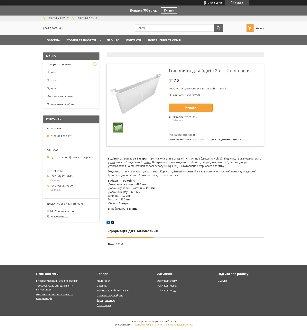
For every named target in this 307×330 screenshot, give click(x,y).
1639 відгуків (215, 2)
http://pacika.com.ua (62, 211)
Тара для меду (106, 300)
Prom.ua (172, 321)
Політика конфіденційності (178, 324)
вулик (111, 162)
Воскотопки (104, 305)
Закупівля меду (166, 290)
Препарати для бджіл (110, 295)
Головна (53, 40)
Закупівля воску (167, 280)
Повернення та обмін (164, 40)
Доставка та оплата (60, 96)
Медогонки (103, 280)
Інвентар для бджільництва (113, 290)
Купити (169, 10)
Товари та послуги (81, 40)
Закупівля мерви (167, 285)
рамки (147, 162)
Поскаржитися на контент (148, 324)
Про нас (113, 40)
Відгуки (51, 88)
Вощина (102, 285)
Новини (52, 72)
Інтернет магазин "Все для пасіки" (57, 280)
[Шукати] (218, 28)
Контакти (133, 40)
